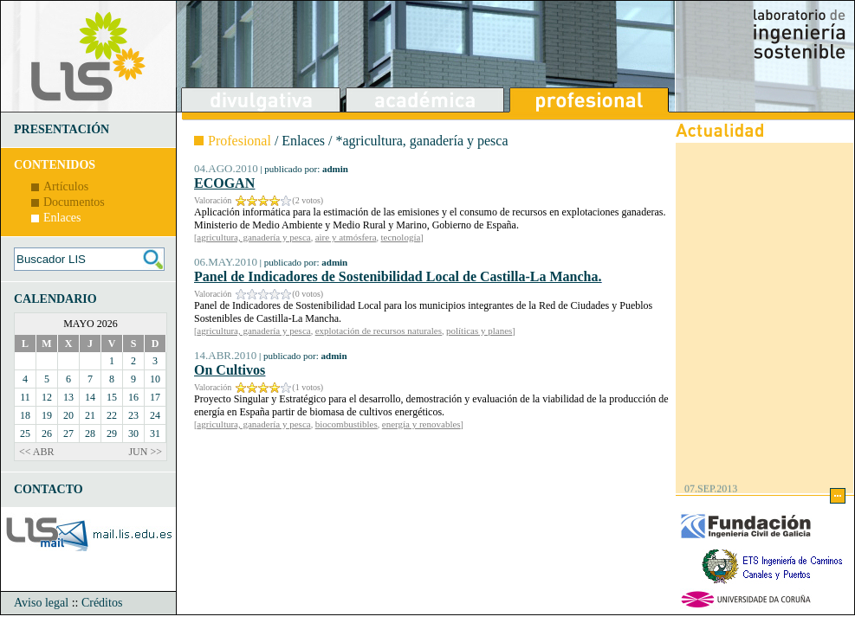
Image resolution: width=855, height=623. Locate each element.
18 (25, 415)
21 (90, 415)
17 (155, 397)
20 (68, 415)
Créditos (101, 602)
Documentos (74, 202)
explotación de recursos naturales (378, 330)
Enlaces (62, 217)
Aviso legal (41, 602)
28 (90, 433)
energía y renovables (421, 424)
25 (25, 433)
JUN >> (145, 452)
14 (90, 397)
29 (112, 433)
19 (47, 415)
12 (47, 397)
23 (133, 415)
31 (155, 433)
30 (133, 433)
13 (68, 397)
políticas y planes (479, 330)
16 (133, 397)
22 (112, 415)
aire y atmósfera (346, 237)
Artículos (65, 186)
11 (25, 397)
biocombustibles (346, 424)
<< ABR (37, 452)
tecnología (401, 237)
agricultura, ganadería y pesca (253, 237)
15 (112, 397)
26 (47, 433)
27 (68, 433)
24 (155, 415)
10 (155, 379)
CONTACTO (48, 489)
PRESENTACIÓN (61, 129)
